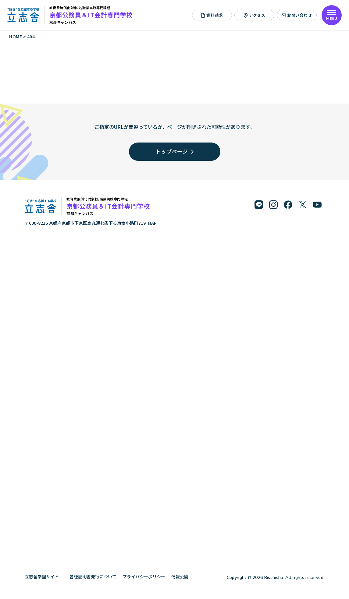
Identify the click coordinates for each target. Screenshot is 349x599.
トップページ (174, 151)
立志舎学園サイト (44, 576)
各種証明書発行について (92, 576)
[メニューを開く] (332, 15)
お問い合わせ (297, 15)
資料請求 (212, 15)
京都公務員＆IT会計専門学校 (91, 14)
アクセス (254, 15)
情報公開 (182, 576)
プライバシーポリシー (144, 576)
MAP (152, 223)
